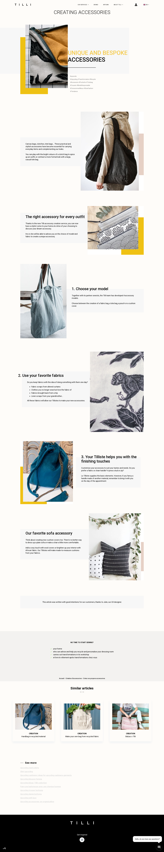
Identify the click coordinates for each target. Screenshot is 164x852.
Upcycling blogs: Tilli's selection (33, 783)
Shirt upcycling (26, 771)
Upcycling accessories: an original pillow (37, 802)
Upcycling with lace (28, 798)
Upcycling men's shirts (29, 768)
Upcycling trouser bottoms (31, 790)
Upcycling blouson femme (31, 779)
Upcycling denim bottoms (31, 794)
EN (146, 5)
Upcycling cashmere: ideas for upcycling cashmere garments (46, 775)
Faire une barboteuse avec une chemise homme (40, 786)
